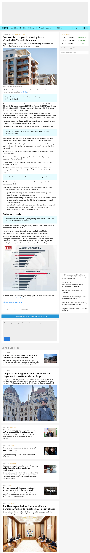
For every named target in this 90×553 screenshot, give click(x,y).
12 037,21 (71, 37)
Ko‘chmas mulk (32, 28)
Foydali (41, 28)
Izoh (13, 309)
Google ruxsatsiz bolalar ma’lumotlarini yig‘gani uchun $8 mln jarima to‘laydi (19, 489)
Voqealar (48, 28)
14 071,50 (71, 40)
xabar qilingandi (20, 298)
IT (10, 485)
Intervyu (13, 371)
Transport (13, 353)
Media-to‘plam (69, 52)
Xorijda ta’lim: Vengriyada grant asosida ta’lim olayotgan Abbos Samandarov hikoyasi (26, 375)
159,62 (70, 44)
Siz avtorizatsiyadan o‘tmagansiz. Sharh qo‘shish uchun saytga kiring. (30, 329)
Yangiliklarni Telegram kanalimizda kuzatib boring (30, 316)
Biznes (12, 445)
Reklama (63, 52)
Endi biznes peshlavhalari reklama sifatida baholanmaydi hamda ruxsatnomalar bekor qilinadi (29, 507)
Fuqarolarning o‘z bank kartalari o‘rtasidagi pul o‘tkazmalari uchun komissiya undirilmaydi (20, 468)
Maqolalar (22, 28)
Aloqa (74, 52)
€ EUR (64, 40)
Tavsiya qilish (23, 309)
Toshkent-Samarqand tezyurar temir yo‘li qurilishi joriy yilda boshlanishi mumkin (20, 356)
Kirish (6, 339)
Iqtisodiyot (13, 427)
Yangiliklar (14, 28)
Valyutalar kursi (66, 34)
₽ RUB (64, 44)
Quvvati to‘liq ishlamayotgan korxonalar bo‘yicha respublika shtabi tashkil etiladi (19, 431)
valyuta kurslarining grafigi (68, 48)
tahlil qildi (24, 92)
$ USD (64, 37)
